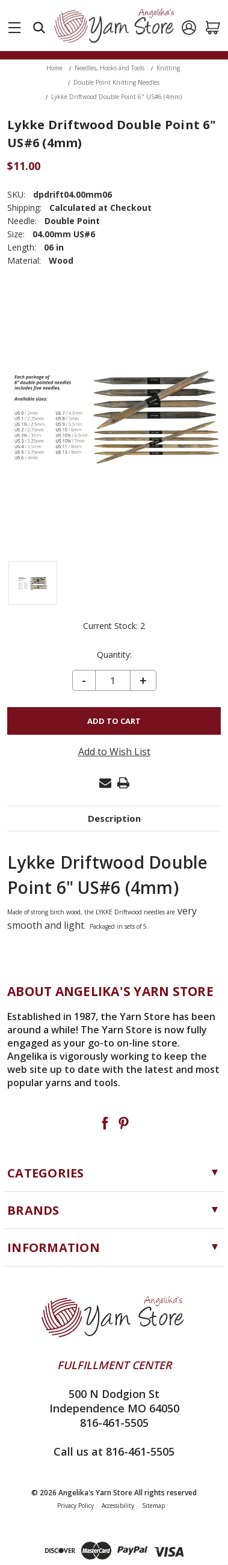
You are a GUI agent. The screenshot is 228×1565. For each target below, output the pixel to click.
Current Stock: (114, 626)
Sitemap (153, 1505)
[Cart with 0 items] (213, 28)
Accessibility (118, 1505)
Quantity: (114, 655)
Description (114, 818)
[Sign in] (189, 28)
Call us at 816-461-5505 (114, 1451)
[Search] (39, 28)
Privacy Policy (75, 1505)
